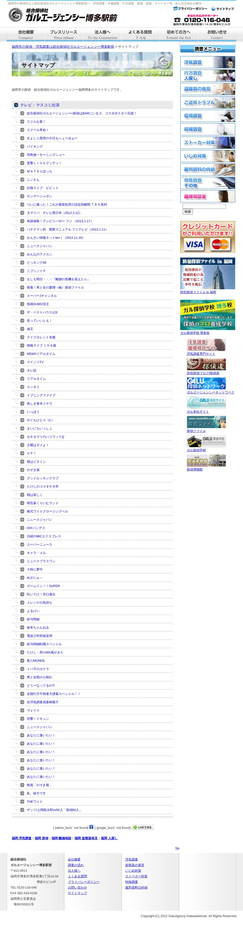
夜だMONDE (36, 660)
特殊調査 (131, 882)
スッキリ (33, 387)
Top (177, 848)
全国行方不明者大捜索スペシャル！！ (54, 694)
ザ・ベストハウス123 (42, 312)
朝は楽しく (35, 495)
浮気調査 (131, 859)
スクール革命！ (38, 130)
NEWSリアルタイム (41, 354)
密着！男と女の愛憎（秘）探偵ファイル (55, 287)
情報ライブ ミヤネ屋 (41, 345)
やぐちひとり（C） (40, 420)
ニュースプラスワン (41, 561)
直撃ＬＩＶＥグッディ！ (44, 163)
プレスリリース (64, 34)
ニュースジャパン (39, 246)
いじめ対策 (133, 870)
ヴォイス (33, 710)
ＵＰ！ (31, 453)
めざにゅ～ (35, 578)
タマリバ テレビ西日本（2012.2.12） (54, 213)
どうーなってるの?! (41, 685)
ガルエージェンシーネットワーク (210, 390)
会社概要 (26, 34)
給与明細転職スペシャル (44, 644)
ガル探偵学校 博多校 (207, 331)
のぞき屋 (33, 470)
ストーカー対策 (136, 876)
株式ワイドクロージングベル (47, 511)
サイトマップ (77, 893)
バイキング (35, 146)
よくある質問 (141, 34)
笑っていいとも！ (39, 320)
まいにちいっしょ (39, 428)
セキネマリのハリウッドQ (45, 437)
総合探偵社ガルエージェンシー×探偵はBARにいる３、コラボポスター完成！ (82, 113)
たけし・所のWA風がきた (45, 652)
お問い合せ (217, 34)
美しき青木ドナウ (39, 403)
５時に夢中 (35, 569)
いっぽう (33, 412)
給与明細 (33, 619)
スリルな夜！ (36, 121)
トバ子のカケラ (38, 669)
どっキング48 (36, 262)
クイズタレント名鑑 (41, 337)
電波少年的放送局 (39, 636)
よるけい (33, 611)
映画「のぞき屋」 (39, 785)
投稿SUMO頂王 (38, 304)
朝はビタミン (36, 461)
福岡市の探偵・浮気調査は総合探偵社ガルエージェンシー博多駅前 (63, 47)
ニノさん (33, 179)
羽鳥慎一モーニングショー (46, 155)
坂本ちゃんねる (38, 627)
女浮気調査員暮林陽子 (43, 702)
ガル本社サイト (206, 409)
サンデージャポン (39, 196)
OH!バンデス (36, 528)
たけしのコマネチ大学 (43, 486)
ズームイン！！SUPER (43, 586)
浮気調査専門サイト (206, 352)
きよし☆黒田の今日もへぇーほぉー (52, 138)
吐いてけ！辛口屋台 (41, 594)
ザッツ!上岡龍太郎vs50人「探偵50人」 (55, 810)
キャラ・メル (36, 553)
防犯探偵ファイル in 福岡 (207, 290)
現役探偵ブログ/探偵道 (206, 371)
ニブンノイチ (36, 271)
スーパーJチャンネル (42, 296)
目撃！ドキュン (38, 719)
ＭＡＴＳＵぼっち (39, 171)
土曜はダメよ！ (38, 445)
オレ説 (31, 370)
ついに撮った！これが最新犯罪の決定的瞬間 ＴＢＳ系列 (67, 204)
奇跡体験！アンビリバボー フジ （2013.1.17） (60, 221)
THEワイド (35, 801)
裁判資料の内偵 (136, 887)
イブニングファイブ (41, 395)
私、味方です (36, 793)
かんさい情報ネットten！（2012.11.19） (56, 238)
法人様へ (102, 34)
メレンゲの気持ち (39, 602)
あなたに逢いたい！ (41, 735)
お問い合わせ (77, 887)
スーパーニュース (39, 544)
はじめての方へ (179, 34)
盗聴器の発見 (134, 865)
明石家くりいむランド (43, 503)
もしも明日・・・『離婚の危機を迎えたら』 (58, 279)
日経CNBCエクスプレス (44, 536)
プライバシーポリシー (84, 882)
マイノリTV (35, 362)
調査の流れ (76, 865)
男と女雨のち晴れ (39, 677)
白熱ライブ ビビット (43, 188)
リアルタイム (36, 378)
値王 (30, 329)
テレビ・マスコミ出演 (39, 105)
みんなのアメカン (39, 254)
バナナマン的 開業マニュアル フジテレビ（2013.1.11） (67, 229)
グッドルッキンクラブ (43, 478)
